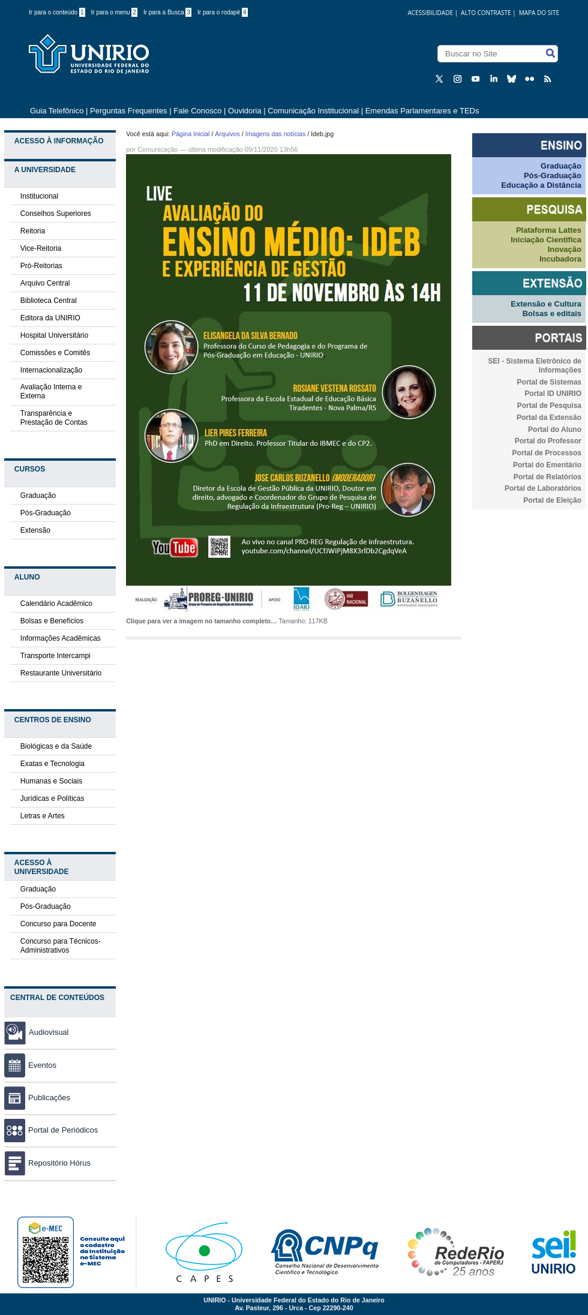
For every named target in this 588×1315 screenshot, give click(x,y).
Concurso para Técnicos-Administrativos (60, 945)
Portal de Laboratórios (543, 488)
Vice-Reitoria (40, 248)
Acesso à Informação (59, 141)
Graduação (38, 495)
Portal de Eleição (552, 500)
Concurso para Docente (58, 924)
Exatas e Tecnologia (52, 763)
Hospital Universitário (54, 335)
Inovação (564, 249)
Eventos (30, 1065)
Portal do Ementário (547, 465)
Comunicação (157, 149)
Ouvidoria (245, 110)
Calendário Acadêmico (56, 603)
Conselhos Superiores (55, 213)
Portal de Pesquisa (549, 405)
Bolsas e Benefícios (51, 621)
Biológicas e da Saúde (56, 746)
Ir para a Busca (167, 12)
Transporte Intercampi (55, 656)
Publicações (37, 1097)
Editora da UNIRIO (50, 318)
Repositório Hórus (47, 1162)
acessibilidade (430, 12)
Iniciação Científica (546, 239)
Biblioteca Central (48, 300)
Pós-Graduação (45, 513)
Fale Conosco (197, 110)
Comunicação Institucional (313, 110)
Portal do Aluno (554, 429)
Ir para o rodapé (222, 12)
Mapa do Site (539, 12)
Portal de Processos (546, 453)
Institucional (39, 196)
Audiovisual (49, 1032)
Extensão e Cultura (546, 303)
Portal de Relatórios (547, 477)
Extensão (35, 530)
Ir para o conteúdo (57, 12)
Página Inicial (190, 133)
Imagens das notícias (275, 133)
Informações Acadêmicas (60, 638)
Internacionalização (51, 370)
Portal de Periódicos (51, 1129)
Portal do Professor (548, 441)
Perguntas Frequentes (128, 110)
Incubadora (560, 258)
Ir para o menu (114, 12)
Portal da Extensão (549, 417)
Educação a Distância (541, 185)
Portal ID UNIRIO (552, 393)
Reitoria (32, 231)
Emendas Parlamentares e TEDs (422, 110)
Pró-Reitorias (41, 266)
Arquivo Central (45, 283)
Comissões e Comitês (55, 353)
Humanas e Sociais (51, 781)
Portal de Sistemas (549, 382)
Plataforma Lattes (548, 230)
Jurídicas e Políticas (52, 798)
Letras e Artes (42, 816)
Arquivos (227, 133)
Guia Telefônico (56, 110)
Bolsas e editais (552, 313)
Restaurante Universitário (60, 673)
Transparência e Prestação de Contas (54, 418)
